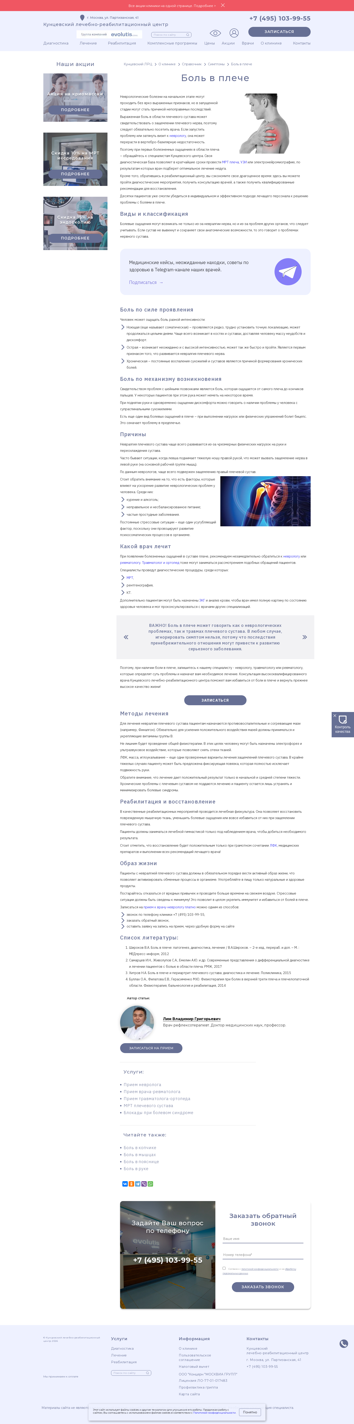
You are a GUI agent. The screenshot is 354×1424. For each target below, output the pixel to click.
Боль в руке (136, 1168)
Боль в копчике (140, 1147)
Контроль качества (343, 727)
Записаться (279, 32)
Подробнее (75, 110)
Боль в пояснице (141, 1161)
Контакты (302, 43)
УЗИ (243, 162)
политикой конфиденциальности (260, 1269)
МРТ (225, 162)
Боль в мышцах (140, 1154)
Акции (228, 43)
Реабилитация (122, 43)
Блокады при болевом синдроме (158, 1112)
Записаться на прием (151, 1048)
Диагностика (55, 43)
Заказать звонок (263, 1287)
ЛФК (273, 845)
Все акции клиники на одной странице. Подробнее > (172, 6)
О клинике (271, 43)
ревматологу (130, 562)
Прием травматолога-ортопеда (157, 1098)
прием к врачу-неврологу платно (170, 907)
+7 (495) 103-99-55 (168, 1260)
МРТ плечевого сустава (148, 1105)
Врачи (248, 43)
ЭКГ (202, 600)
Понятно (250, 1412)
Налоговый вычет (194, 1367)
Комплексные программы (172, 43)
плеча (234, 162)
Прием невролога (142, 1084)
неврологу (178, 136)
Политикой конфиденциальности (214, 1412)
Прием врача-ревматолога (152, 1091)
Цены (209, 43)
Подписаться (143, 282)
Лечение (88, 43)
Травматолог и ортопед (160, 562)
